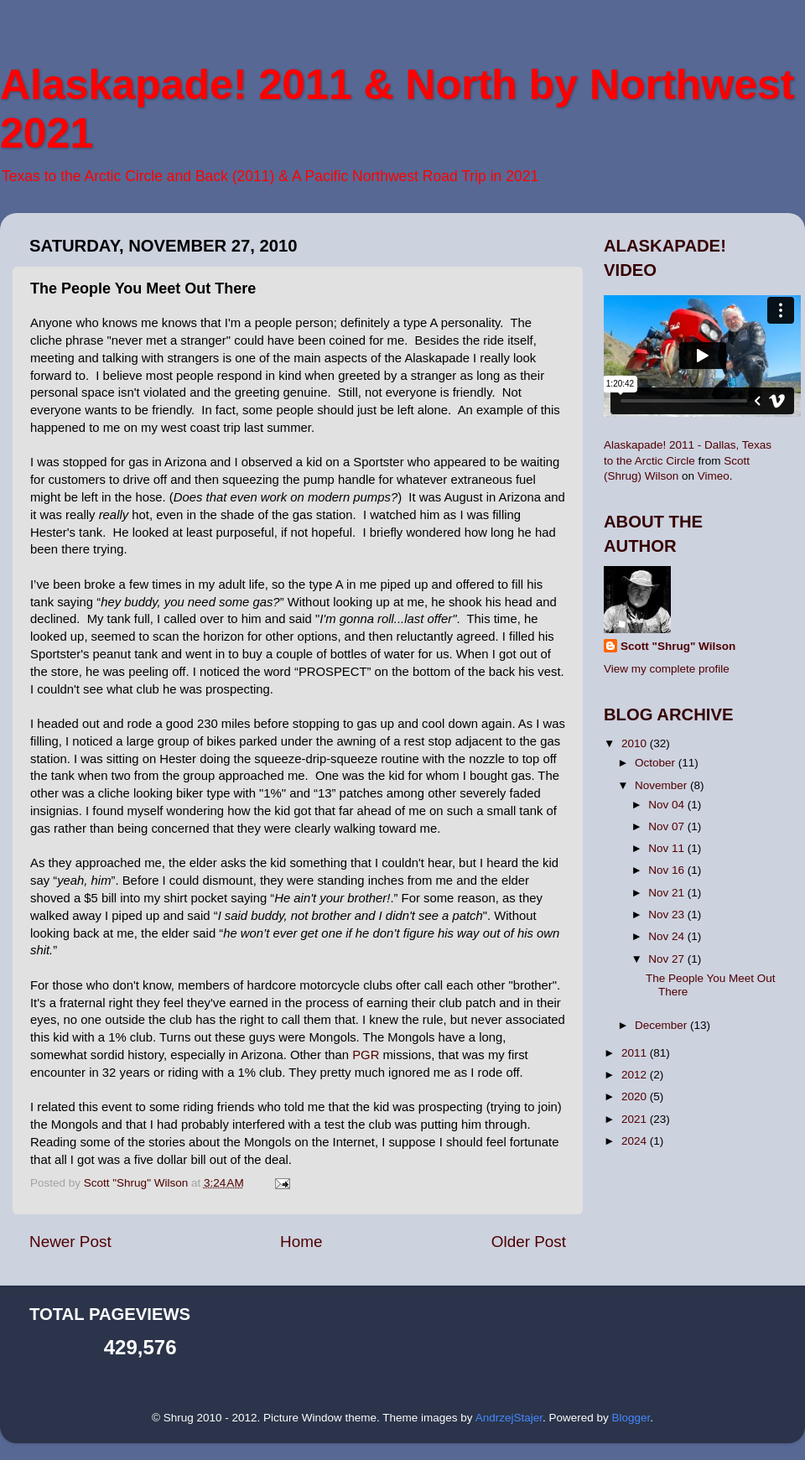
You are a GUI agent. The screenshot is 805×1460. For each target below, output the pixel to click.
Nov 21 (668, 892)
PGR (365, 1055)
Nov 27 (668, 959)
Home (301, 1241)
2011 (635, 1053)
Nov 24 (668, 936)
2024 (635, 1141)
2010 (635, 743)
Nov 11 (668, 848)
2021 (635, 1119)
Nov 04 (668, 804)
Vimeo (714, 476)
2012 (635, 1074)
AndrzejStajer (509, 1417)
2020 (635, 1096)
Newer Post (70, 1241)
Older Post (528, 1241)
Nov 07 (668, 826)
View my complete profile (667, 668)
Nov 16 (668, 870)
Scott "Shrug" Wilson (678, 646)
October (656, 762)
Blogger (630, 1417)
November (662, 785)
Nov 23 (668, 914)
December (662, 1025)
